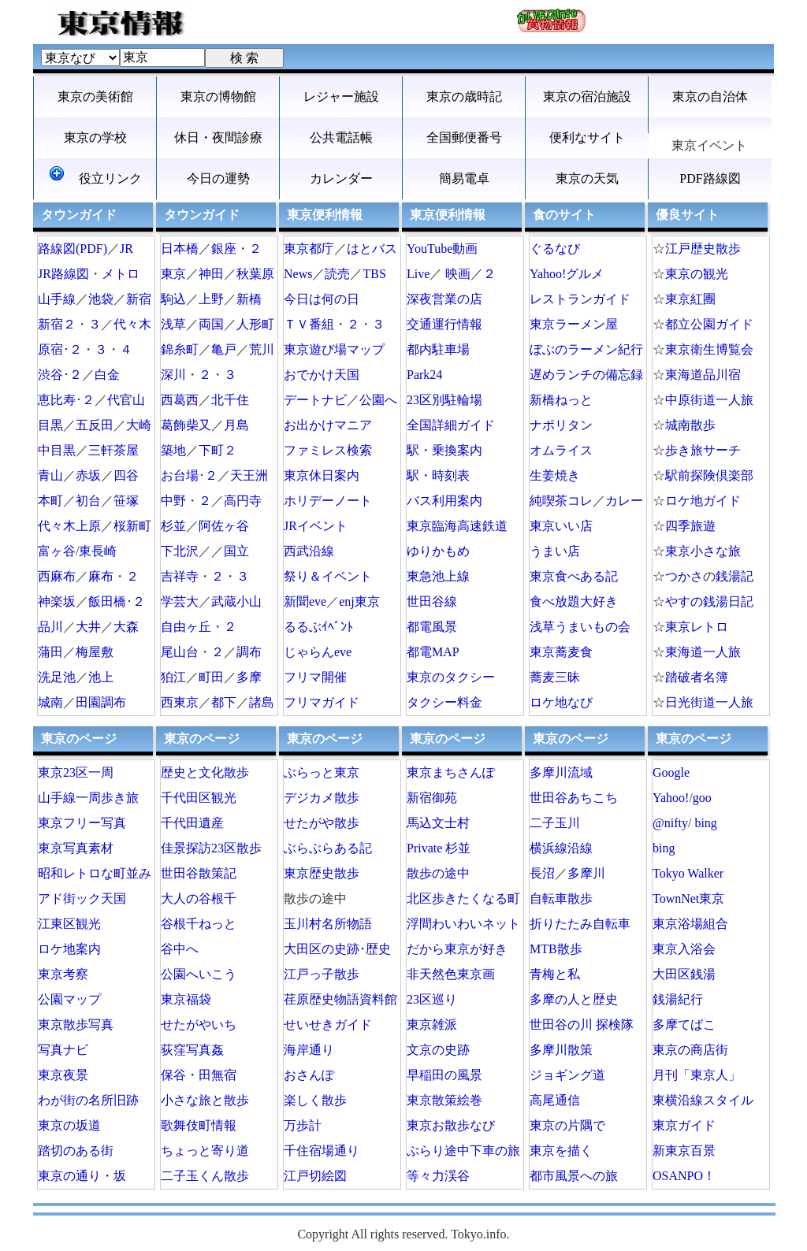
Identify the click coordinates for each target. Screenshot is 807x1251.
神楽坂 (57, 601)
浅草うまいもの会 (580, 626)
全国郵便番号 (464, 137)
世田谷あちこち (574, 797)
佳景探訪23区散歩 (211, 848)
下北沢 (180, 551)
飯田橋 (107, 601)
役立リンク (96, 175)
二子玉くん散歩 (205, 1175)
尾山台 (180, 652)
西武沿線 (309, 551)
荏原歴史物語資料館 (340, 999)
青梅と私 (555, 974)
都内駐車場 (438, 349)
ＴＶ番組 (309, 324)
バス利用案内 (444, 500)
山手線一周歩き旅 (88, 797)
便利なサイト (587, 137)
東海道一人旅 (703, 652)
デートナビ (315, 399)
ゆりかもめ (438, 551)
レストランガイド (580, 299)
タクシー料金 (444, 702)
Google (671, 772)
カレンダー (341, 178)
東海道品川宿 (703, 374)
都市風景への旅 (574, 1175)
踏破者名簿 (696, 677)
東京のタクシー (451, 677)
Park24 (424, 374)
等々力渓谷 (438, 1175)
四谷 (126, 475)
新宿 (138, 299)
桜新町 (132, 526)
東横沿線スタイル (703, 1100)
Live (418, 273)
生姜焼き (555, 475)
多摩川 (586, 873)
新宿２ (57, 324)
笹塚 (126, 500)
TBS (374, 273)
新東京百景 (684, 1150)
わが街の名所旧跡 (88, 1100)
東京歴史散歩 (321, 873)
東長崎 (98, 551)
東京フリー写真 (82, 823)
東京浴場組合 (690, 923)
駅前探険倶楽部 (709, 475)
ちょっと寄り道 (205, 1150)
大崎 (138, 425)
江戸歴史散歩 (703, 248)
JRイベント (316, 526)
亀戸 (223, 349)
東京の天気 (587, 178)
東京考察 (63, 974)
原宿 (50, 349)
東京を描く (561, 1150)
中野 (173, 500)
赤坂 (88, 475)
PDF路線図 (709, 178)
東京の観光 (696, 273)
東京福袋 (186, 999)
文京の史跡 (438, 1049)
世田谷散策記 (198, 873)
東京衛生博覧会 (709, 349)
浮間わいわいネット (463, 923)
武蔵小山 (236, 601)
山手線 (57, 299)
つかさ (684, 576)
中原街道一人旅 (709, 399)
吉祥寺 (180, 576)
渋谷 (50, 374)
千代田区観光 (198, 797)
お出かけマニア (328, 425)
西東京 (180, 702)
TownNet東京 (688, 898)
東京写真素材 (75, 848)
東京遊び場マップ (334, 349)
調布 (249, 652)
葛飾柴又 (186, 425)
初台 (88, 500)
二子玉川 (555, 823)
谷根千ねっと (198, 923)
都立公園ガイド (709, 324)
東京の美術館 (95, 96)
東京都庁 (309, 248)
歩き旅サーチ (703, 450)
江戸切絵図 (315, 1175)
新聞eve (305, 601)
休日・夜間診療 (218, 137)
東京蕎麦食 (561, 652)
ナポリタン (561, 425)
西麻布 (57, 576)
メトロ (120, 273)
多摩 (249, 677)
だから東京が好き (457, 949)
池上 (100, 677)
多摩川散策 (561, 1049)
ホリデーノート (328, 500)
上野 (211, 299)
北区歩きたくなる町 (463, 898)
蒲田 (50, 652)
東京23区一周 (75, 772)
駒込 (173, 299)
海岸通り (309, 1049)
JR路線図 (63, 273)
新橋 (249, 299)
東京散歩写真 (75, 1024)
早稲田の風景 (444, 1075)
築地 (173, 450)
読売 (337, 273)
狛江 (173, 677)
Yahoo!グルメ (567, 273)
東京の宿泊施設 (587, 96)
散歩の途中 (438, 873)
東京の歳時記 (464, 96)
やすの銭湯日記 (709, 601)
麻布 (100, 576)
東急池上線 (438, 576)
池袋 (100, 299)
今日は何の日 (321, 299)
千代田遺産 (192, 823)
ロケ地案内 (69, 949)
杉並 (173, 526)
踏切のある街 (75, 1150)
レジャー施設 (341, 96)
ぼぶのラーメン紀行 (586, 349)
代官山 (126, 399)
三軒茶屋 (113, 450)
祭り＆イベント (328, 576)
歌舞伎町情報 (198, 1125)
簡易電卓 (464, 178)
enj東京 (359, 601)
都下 (223, 702)
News (298, 273)
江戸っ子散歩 (321, 974)
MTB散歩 (556, 949)
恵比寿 (57, 399)
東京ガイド (684, 1125)
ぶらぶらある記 (328, 848)
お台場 (180, 475)
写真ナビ (63, 1049)
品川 (50, 626)
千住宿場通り (321, 1150)
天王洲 (249, 475)
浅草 (173, 324)
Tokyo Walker (688, 873)
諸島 (261, 702)
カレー (624, 500)
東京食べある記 (574, 576)
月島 (236, 425)
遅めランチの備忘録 (586, 374)
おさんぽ (309, 1075)
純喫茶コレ (561, 500)
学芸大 (180, 601)
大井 (88, 626)
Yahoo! (671, 797)
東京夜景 (63, 1075)
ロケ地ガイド (703, 500)
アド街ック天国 (82, 898)
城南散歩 (690, 425)
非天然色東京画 (451, 974)
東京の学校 (95, 137)
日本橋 (180, 248)
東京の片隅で (567, 1125)
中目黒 (57, 450)
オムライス (561, 450)
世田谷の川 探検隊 (582, 1024)
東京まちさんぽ (451, 772)
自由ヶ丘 (186, 626)
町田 (211, 677)
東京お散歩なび (451, 1125)
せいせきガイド (328, 1024)
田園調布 (101, 702)
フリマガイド (321, 702)
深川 (173, 374)
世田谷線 (432, 601)
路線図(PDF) (72, 248)
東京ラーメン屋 (574, 324)
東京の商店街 (690, 1049)
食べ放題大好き (574, 601)
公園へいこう (198, 974)
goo (702, 797)
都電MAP (433, 652)
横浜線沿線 (561, 848)
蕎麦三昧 (555, 677)
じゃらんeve (317, 652)
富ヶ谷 (57, 551)
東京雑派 (432, 1024)
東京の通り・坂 (82, 1175)
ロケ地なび (561, 702)
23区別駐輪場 (444, 399)
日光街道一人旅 (709, 702)
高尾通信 (555, 1100)
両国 (211, 324)
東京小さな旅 (703, 551)
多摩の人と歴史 (574, 999)
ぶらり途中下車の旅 (463, 1150)
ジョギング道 (567, 1075)
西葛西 (180, 399)
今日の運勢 (218, 178)
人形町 (255, 324)
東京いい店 (561, 526)
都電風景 (432, 626)
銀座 (223, 248)
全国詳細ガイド (451, 425)
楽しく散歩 (315, 1100)
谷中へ (180, 949)
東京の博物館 (218, 96)
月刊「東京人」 (697, 1075)
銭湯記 (734, 576)
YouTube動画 (442, 248)
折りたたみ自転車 (580, 923)
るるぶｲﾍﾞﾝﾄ (318, 626)
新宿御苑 (432, 797)
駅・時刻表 (438, 475)
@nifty (670, 823)
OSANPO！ (684, 1175)
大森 (126, 626)
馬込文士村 (438, 823)
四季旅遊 (690, 526)
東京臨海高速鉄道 (457, 526)
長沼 (542, 873)
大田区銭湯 (684, 974)
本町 (50, 500)
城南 (50, 702)
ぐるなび (555, 248)
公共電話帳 (341, 137)
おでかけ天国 (321, 374)
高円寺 (243, 500)
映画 (457, 273)
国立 (236, 551)
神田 (211, 273)
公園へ (378, 399)
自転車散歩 (561, 898)
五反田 (94, 425)
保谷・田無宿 (198, 1075)
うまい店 (555, 551)
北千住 (230, 399)
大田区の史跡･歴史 (337, 949)
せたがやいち (198, 1024)
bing (705, 823)
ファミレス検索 (328, 450)
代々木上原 (69, 526)
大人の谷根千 (198, 898)
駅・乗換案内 (444, 450)
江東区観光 (69, 923)
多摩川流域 (561, 772)
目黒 (50, 425)
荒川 (261, 349)
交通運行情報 (444, 324)
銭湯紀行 (678, 999)
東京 (173, 273)
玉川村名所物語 (328, 923)
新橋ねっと (561, 399)
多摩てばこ (684, 1024)
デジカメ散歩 (321, 797)
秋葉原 (255, 273)
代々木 (132, 324)
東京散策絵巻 (444, 1100)
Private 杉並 (438, 848)
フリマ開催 (315, 677)
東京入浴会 (684, 949)
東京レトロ (696, 626)
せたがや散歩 (321, 823)
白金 (107, 374)
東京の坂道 (69, 1125)
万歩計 (303, 1125)
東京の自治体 (710, 96)
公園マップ (69, 999)
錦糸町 (180, 349)
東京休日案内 (321, 475)
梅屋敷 (94, 652)
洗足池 (57, 677)
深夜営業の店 (444, 299)
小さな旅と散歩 (205, 1100)
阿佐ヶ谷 (224, 526)
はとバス (372, 248)
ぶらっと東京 (321, 772)
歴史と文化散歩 (205, 772)
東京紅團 (690, 299)
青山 (50, 475)
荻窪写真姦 (192, 1049)
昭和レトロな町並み (94, 873)
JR (126, 248)
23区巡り (432, 999)
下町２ (217, 450)
